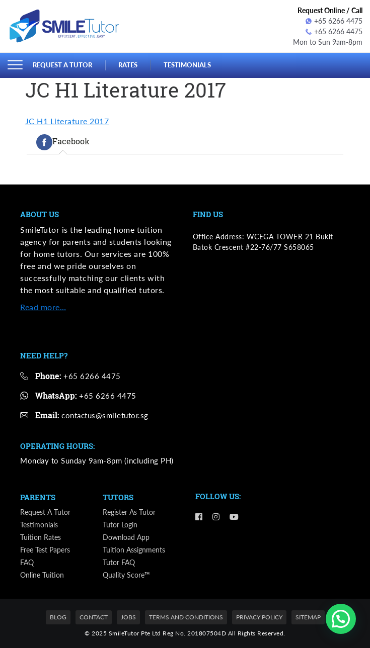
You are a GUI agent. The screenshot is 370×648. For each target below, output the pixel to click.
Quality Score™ (126, 575)
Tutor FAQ (119, 562)
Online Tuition (42, 575)
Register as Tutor (129, 512)
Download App (126, 537)
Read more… (43, 307)
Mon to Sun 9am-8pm (327, 42)
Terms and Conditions (186, 617)
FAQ (27, 562)
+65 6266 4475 (334, 21)
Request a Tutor (62, 65)
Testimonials (187, 65)
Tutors (118, 497)
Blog (58, 617)
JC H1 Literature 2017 (67, 121)
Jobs (128, 617)
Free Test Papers (45, 549)
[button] (341, 619)
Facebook (63, 142)
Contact (94, 617)
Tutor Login (120, 524)
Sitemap (308, 617)
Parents (37, 497)
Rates (127, 65)
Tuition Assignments (134, 549)
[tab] (63, 142)
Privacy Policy (259, 617)
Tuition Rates (40, 537)
